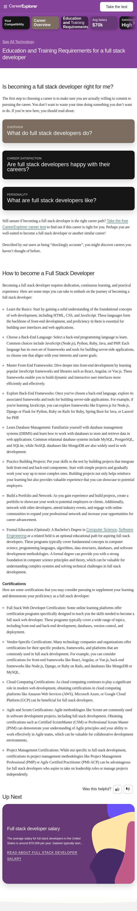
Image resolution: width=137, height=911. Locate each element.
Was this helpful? (97, 789)
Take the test (116, 7)
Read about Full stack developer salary (42, 856)
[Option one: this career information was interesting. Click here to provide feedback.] (117, 789)
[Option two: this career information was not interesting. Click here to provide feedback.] (128, 789)
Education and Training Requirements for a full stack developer (63, 53)
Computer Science (101, 530)
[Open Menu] (52, 6)
